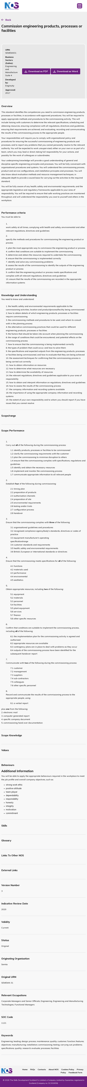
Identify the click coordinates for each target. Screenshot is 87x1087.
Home (25, 1069)
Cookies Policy (67, 1069)
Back (8, 19)
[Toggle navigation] (80, 6)
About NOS (54, 1069)
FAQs (32, 1069)
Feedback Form (75, 1072)
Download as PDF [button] (38, 71)
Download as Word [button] (67, 71)
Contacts (42, 1069)
